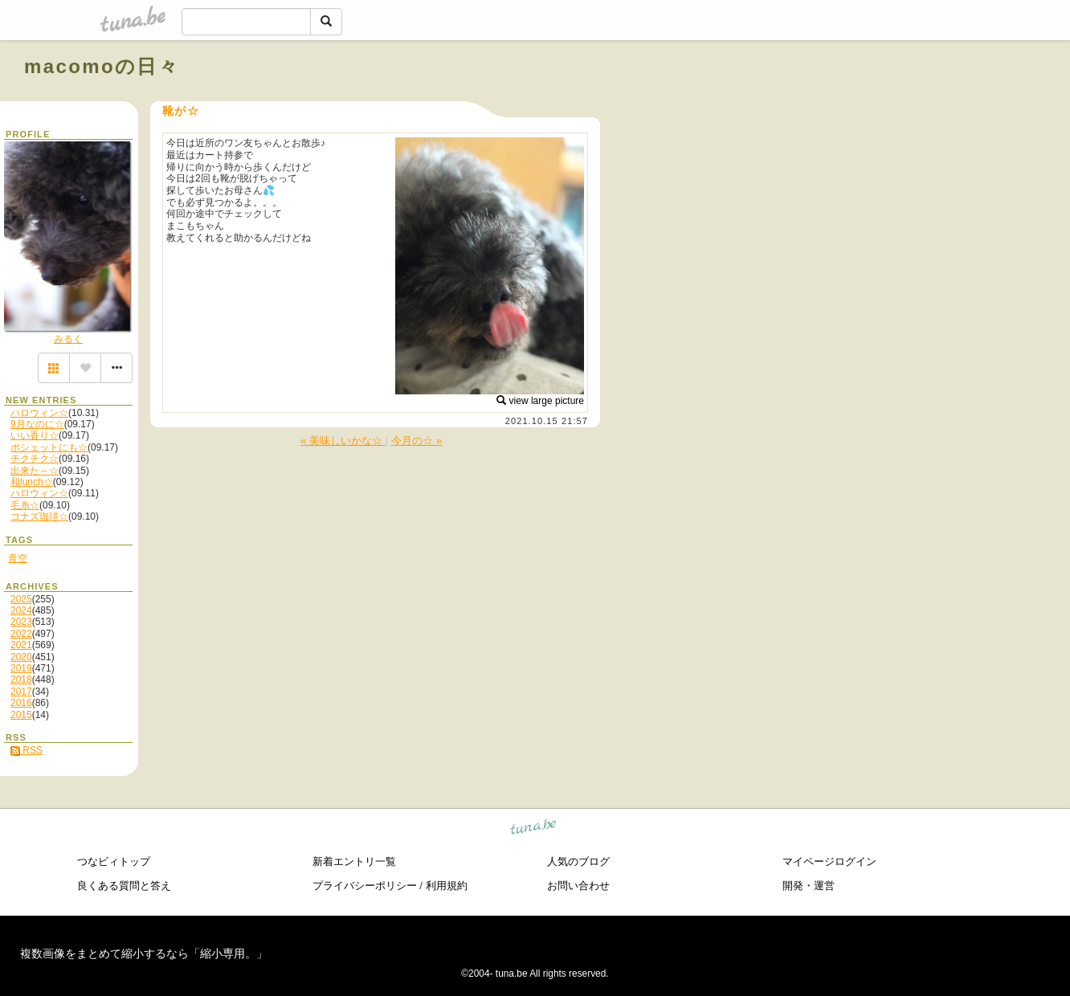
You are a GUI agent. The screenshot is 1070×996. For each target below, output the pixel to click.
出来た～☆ (34, 470)
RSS (26, 750)
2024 (21, 610)
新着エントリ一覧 (354, 861)
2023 (21, 621)
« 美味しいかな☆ (343, 441)
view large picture (540, 400)
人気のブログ (578, 861)
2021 (21, 645)
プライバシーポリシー (364, 886)
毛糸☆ (24, 505)
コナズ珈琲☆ (39, 516)
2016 (21, 702)
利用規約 (447, 886)
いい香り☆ (34, 435)
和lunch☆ (31, 482)
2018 (21, 679)
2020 (21, 657)
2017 (21, 691)
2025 (21, 599)
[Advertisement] (863, 103)
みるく (68, 339)
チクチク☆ (34, 458)
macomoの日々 (101, 66)
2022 (21, 633)
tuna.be (533, 829)
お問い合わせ (578, 886)
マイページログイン (829, 861)
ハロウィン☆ (39, 412)
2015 (21, 714)
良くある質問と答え (124, 886)
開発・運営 (808, 886)
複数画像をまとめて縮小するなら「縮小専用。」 (144, 953)
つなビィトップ (113, 861)
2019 (21, 668)
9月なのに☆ (37, 424)
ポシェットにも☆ (49, 447)
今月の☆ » (416, 441)
